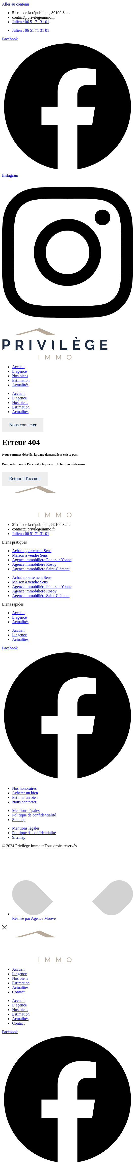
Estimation (21, 380)
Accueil (18, 367)
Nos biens (20, 376)
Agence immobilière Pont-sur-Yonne (41, 560)
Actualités (20, 385)
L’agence (19, 371)
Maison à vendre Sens (30, 555)
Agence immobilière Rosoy (34, 564)
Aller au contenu (15, 4)
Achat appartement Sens (31, 551)
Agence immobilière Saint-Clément (41, 569)
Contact (18, 992)
